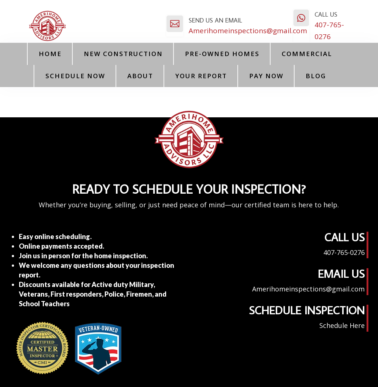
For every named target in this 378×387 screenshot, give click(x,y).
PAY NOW (266, 76)
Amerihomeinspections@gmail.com (248, 30)
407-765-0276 (344, 252)
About (140, 76)
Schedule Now (75, 76)
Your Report (201, 76)
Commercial (307, 53)
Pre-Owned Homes (222, 53)
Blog (316, 76)
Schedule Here (342, 325)
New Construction (123, 53)
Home (50, 53)
